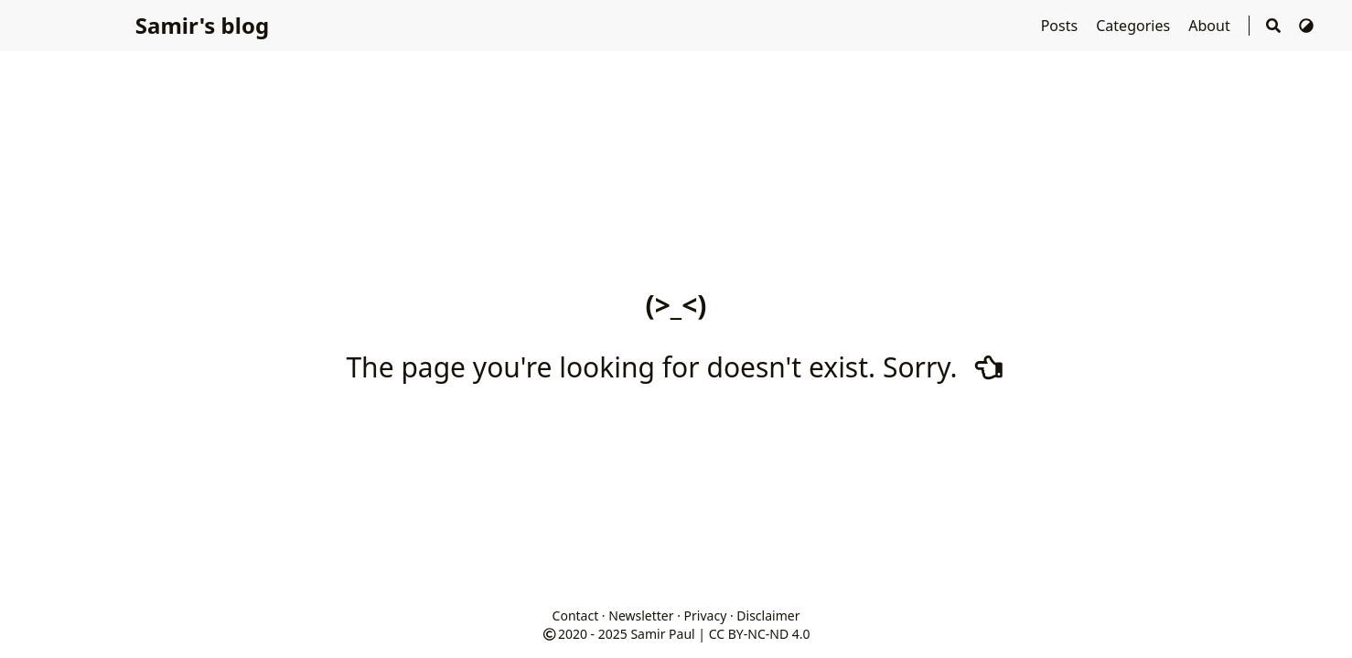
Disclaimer (767, 615)
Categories (1135, 26)
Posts (1061, 26)
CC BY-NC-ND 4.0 (759, 633)
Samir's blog (202, 25)
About (1211, 26)
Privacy (705, 615)
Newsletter (640, 615)
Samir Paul (662, 633)
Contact (576, 615)
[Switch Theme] (1306, 25)
